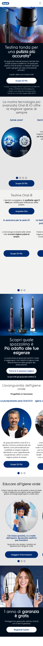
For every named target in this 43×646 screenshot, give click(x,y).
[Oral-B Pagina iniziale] (5, 3)
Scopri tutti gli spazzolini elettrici (20, 386)
